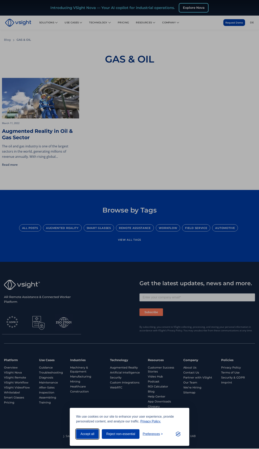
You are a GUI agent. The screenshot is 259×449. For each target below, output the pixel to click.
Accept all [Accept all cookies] (87, 434)
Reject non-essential (120, 434)
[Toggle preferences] (153, 434)
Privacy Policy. (150, 421)
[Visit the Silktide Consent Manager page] (178, 434)
